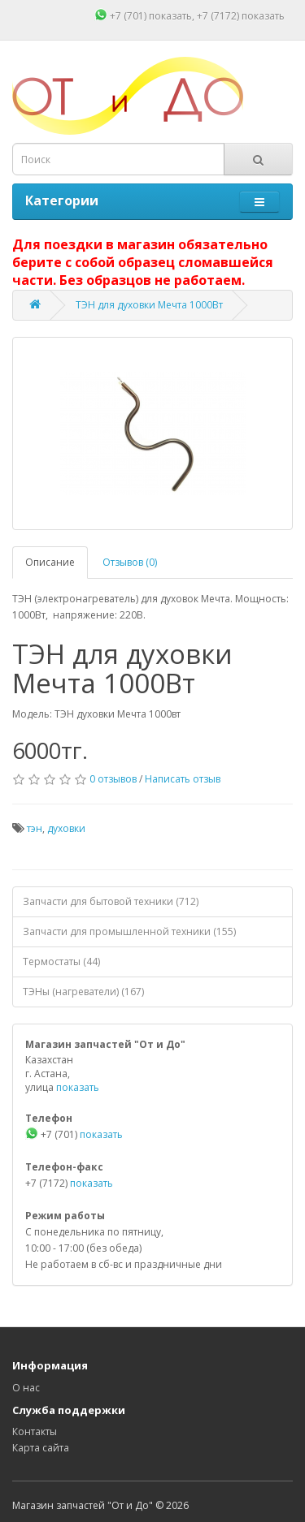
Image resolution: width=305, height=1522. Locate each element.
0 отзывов (113, 779)
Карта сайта (40, 1448)
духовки (66, 828)
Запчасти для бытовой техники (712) (110, 901)
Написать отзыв (182, 779)
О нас (26, 1388)
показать (170, 16)
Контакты (34, 1431)
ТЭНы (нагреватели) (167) (83, 991)
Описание (50, 562)
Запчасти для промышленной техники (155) (129, 931)
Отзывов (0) (129, 562)
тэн (34, 828)
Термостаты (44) (61, 961)
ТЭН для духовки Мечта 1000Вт (149, 305)
